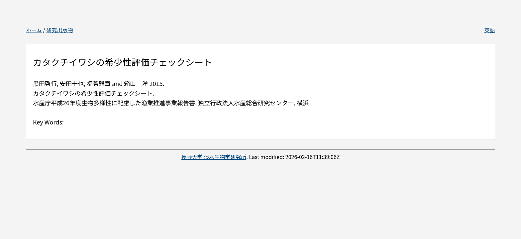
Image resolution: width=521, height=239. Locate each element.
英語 (489, 30)
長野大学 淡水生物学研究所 (214, 157)
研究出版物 (59, 30)
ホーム (34, 30)
